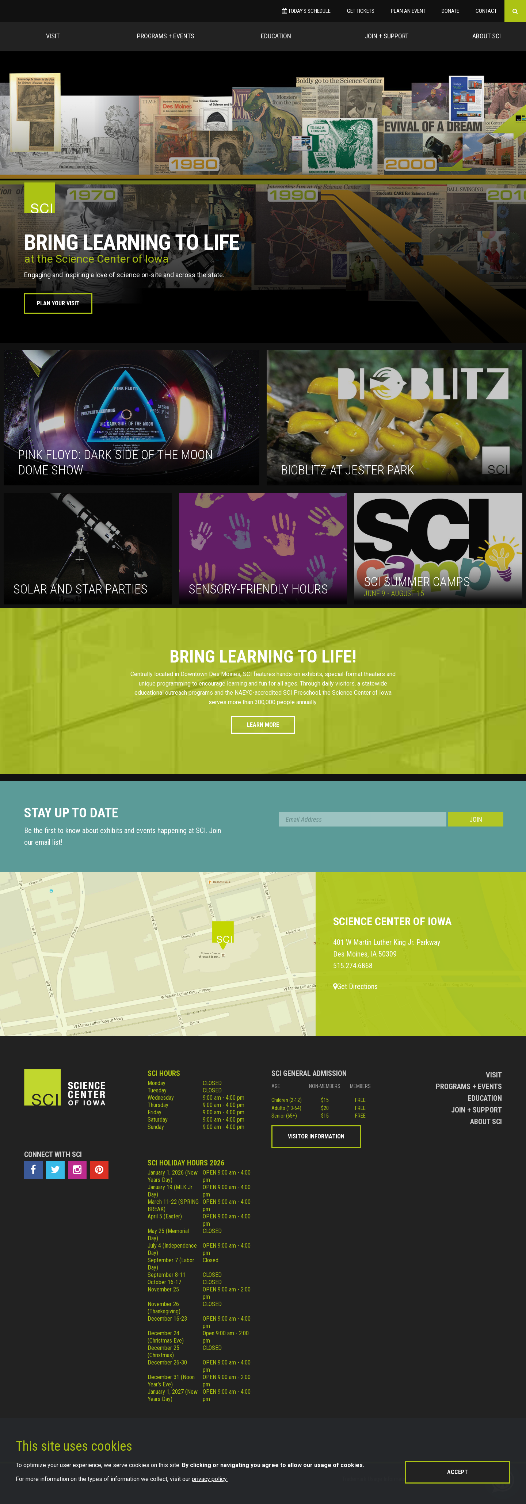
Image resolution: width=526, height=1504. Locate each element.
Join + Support (386, 36)
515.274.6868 (353, 965)
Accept (457, 1472)
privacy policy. (210, 1479)
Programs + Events (165, 36)
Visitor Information (316, 1136)
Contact (486, 11)
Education (276, 36)
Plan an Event (408, 11)
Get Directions (355, 986)
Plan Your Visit (58, 303)
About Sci (486, 36)
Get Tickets (360, 11)
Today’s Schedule (306, 11)
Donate (450, 11)
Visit (53, 36)
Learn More (263, 724)
